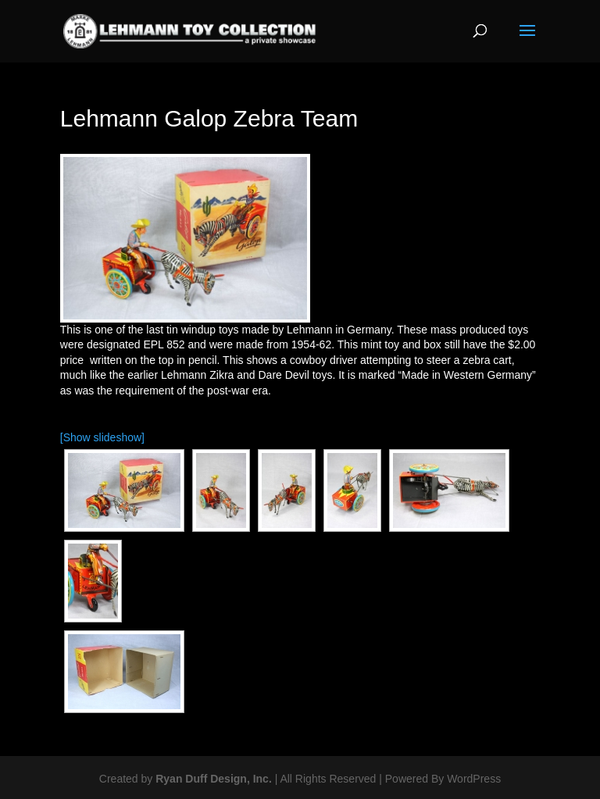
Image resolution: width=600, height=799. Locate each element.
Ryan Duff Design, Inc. (213, 778)
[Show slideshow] (102, 437)
